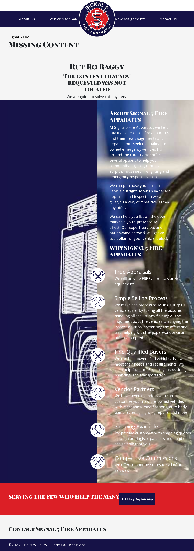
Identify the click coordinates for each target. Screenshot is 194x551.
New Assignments (130, 19)
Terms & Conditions (68, 544)
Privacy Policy (35, 544)
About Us (27, 19)
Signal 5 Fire (19, 37)
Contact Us (167, 19)
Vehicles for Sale (64, 19)
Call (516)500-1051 (137, 499)
